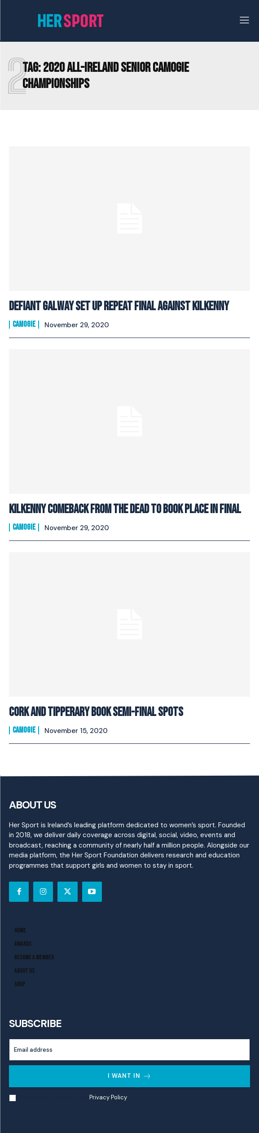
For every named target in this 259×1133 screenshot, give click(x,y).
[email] (129, 1050)
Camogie (24, 325)
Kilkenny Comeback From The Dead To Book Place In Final (125, 509)
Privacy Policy (108, 1097)
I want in (130, 1076)
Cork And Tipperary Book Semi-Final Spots (96, 712)
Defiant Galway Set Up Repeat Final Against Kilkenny (119, 306)
